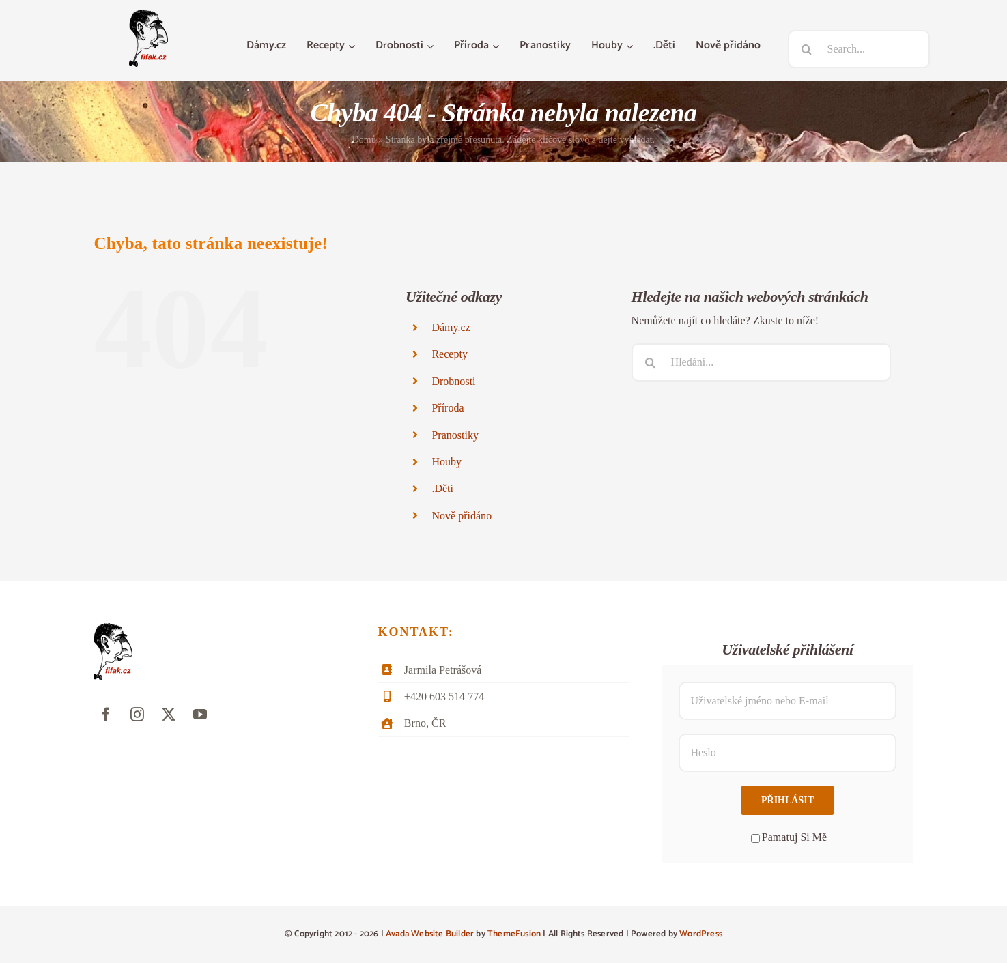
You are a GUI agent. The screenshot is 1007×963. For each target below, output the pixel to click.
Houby (446, 462)
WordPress (700, 934)
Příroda (447, 408)
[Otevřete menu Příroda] (497, 46)
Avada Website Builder (430, 934)
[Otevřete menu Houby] (631, 46)
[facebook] (106, 714)
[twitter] (168, 714)
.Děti (442, 488)
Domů (364, 139)
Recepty (449, 354)
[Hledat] (807, 49)
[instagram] (137, 714)
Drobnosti (453, 381)
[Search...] (859, 49)
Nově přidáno (461, 515)
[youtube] (200, 714)
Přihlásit (787, 800)
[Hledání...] (761, 362)
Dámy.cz (450, 327)
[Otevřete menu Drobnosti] (432, 46)
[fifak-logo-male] (148, 14)
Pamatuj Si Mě (789, 837)
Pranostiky (455, 435)
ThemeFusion (514, 934)
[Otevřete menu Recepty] (353, 46)
